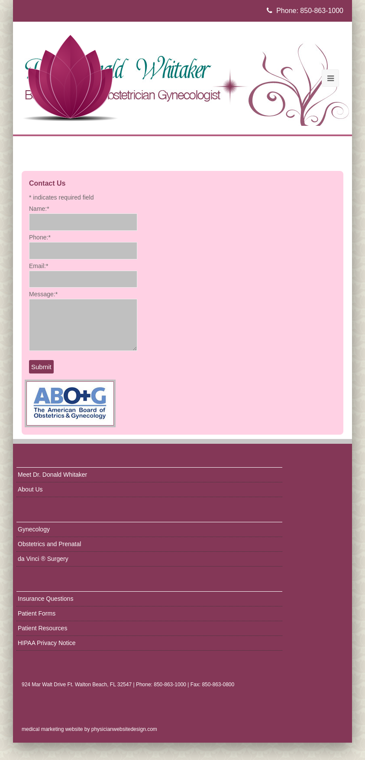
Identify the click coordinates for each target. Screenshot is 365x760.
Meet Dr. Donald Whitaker (52, 474)
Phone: (40, 237)
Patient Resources (42, 628)
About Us (30, 489)
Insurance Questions (45, 598)
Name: (39, 208)
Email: (38, 265)
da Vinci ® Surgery (43, 558)
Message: (43, 294)
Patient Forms (36, 613)
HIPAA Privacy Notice (47, 642)
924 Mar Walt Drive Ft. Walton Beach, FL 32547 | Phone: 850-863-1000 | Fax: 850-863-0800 (128, 684)
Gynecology (34, 529)
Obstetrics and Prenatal (49, 544)
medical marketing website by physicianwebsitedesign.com (89, 729)
